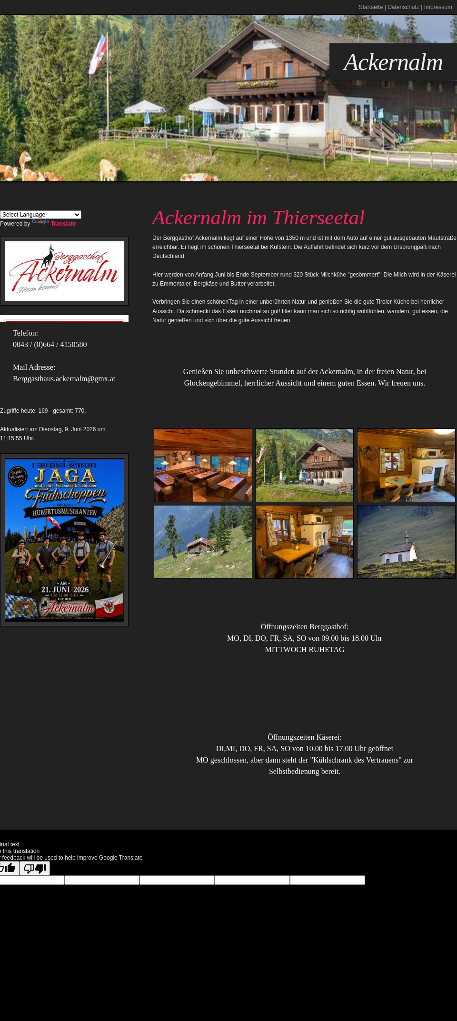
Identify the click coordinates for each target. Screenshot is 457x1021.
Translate (54, 223)
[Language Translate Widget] (40, 214)
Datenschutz (403, 7)
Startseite (371, 7)
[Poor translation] (35, 868)
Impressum (438, 7)
